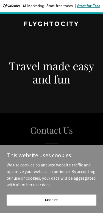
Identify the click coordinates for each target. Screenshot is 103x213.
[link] (51, 24)
